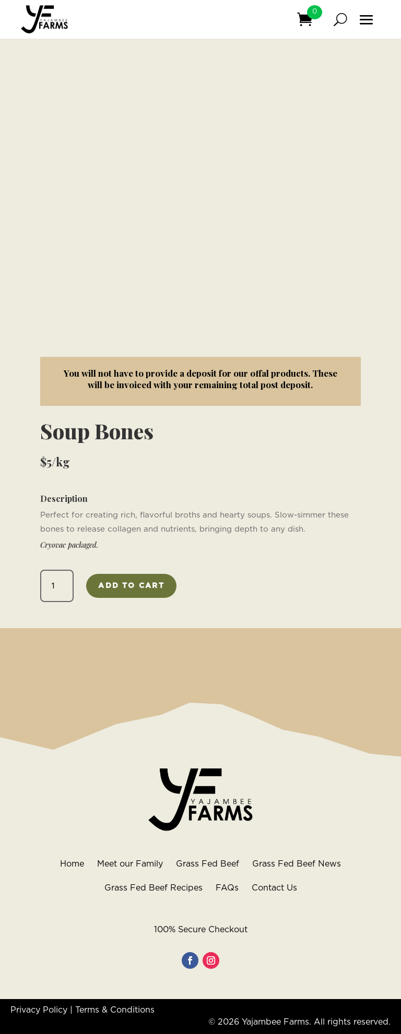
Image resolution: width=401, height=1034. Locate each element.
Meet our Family (130, 864)
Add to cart (131, 586)
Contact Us (274, 888)
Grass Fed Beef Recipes (153, 888)
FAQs (227, 888)
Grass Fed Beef (207, 864)
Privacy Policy (38, 1010)
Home (72, 864)
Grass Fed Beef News (296, 864)
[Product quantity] (57, 586)
